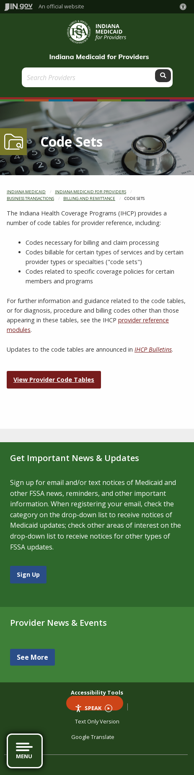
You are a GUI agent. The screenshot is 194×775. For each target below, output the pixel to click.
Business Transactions (30, 198)
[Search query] (89, 77)
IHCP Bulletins (153, 349)
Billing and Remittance (89, 198)
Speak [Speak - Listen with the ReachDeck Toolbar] (93, 707)
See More (32, 657)
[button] (185, 6)
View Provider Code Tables (53, 380)
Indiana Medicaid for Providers (99, 57)
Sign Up (28, 574)
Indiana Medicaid (26, 191)
